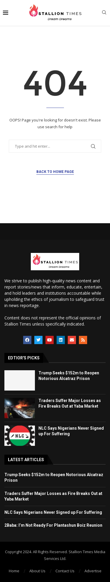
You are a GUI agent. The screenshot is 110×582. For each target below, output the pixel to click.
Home (14, 570)
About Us (37, 570)
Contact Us (65, 570)
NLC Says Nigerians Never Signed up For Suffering (53, 512)
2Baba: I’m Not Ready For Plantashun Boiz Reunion (53, 525)
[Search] (104, 13)
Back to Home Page (55, 172)
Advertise (92, 570)
